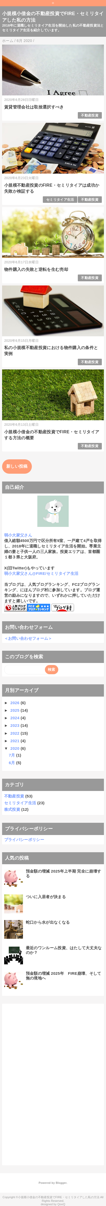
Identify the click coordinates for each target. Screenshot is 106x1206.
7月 (12, 755)
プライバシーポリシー (24, 839)
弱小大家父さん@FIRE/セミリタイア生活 (41, 573)
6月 (12, 762)
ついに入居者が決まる (46, 896)
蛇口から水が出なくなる (48, 922)
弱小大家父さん (18, 535)
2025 (15, 710)
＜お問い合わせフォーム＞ (28, 638)
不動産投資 (89, 115)
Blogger (61, 1182)
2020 (15, 748)
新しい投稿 (17, 466)
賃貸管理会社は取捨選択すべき (34, 107)
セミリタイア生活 (60, 200)
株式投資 (12, 809)
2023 (15, 725)
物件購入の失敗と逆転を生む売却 (36, 269)
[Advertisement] (43, 1084)
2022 (15, 733)
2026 (15, 703)
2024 (15, 718)
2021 (15, 741)
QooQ (61, 1204)
